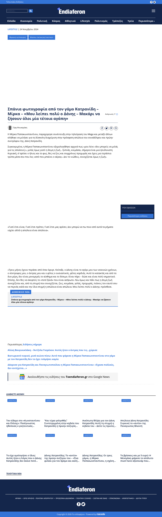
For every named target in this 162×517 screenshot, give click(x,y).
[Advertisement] (63, 250)
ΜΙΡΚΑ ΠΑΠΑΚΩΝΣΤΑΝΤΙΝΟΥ (42, 37)
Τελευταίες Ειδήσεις (14, 2)
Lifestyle (85, 20)
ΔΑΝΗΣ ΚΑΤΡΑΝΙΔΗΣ (18, 37)
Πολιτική (42, 20)
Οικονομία (26, 20)
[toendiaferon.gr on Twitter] (154, 2)
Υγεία (131, 20)
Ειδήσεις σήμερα (32, 344)
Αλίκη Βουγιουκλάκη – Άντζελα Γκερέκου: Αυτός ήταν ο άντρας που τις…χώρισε (52, 350)
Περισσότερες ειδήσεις (137, 216)
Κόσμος (56, 20)
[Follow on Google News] (63, 377)
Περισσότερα (145, 20)
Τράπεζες (117, 20)
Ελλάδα (11, 20)
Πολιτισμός (101, 20)
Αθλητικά (70, 20)
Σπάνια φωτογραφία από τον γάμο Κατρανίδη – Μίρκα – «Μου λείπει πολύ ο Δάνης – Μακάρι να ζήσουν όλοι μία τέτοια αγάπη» (61, 300)
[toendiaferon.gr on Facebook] (151, 2)
